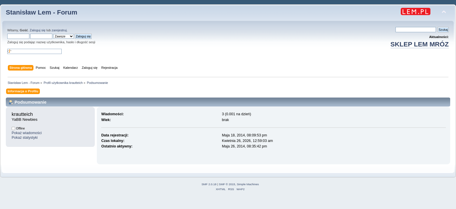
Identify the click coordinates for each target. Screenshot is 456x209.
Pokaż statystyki (25, 138)
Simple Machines (248, 184)
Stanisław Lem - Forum (41, 12)
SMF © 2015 (227, 184)
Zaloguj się (37, 30)
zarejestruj (59, 30)
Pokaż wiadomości (27, 133)
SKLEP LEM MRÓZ (420, 44)
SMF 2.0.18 (209, 184)
